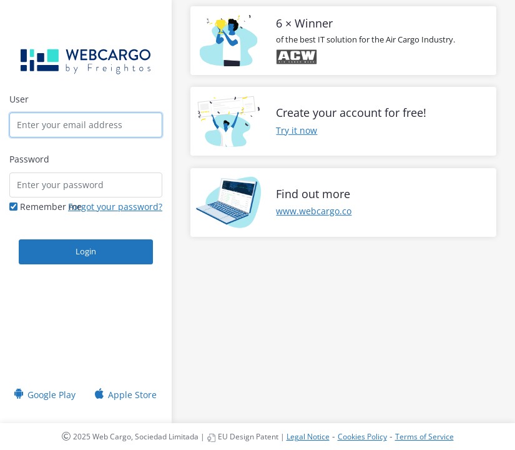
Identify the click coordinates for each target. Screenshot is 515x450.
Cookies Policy (362, 436)
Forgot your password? (115, 206)
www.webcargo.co (313, 211)
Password (29, 159)
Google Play (51, 391)
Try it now (296, 130)
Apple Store (132, 391)
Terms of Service (424, 436)
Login (86, 251)
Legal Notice (308, 436)
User (19, 99)
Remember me (45, 206)
